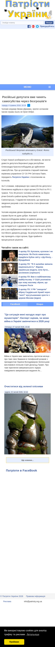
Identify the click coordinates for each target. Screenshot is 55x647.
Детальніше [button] (33, 634)
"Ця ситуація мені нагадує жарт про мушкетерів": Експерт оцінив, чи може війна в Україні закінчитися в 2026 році (26, 318)
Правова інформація (35, 596)
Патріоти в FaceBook (21, 470)
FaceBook (15, 304)
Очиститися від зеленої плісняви (23, 386)
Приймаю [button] (14, 642)
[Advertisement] (27, 57)
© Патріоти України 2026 (11, 596)
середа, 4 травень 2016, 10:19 (14, 106)
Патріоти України (20, 177)
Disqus (39, 304)
